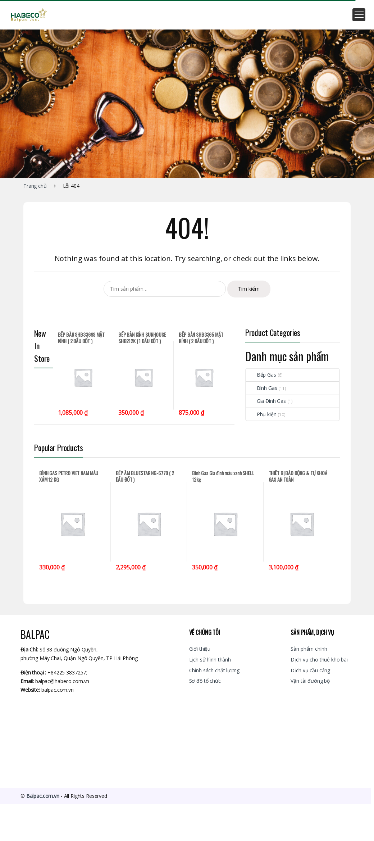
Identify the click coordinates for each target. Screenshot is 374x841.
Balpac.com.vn (42, 795)
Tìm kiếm (249, 288)
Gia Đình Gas (266, 400)
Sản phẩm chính (309, 648)
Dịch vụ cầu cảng (310, 670)
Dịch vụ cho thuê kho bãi (319, 659)
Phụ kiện (261, 414)
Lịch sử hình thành (210, 659)
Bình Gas (261, 388)
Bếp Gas (261, 374)
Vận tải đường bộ (310, 680)
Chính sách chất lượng (214, 670)
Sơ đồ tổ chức (205, 680)
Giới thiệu (200, 648)
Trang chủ (35, 185)
